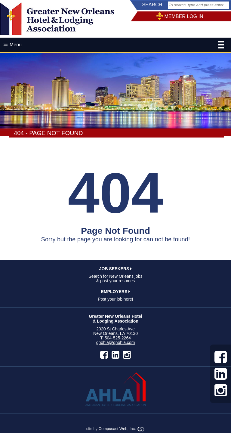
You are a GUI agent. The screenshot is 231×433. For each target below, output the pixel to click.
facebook (104, 355)
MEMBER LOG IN (184, 16)
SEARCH (152, 4)
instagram (127, 355)
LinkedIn (115, 355)
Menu (117, 45)
